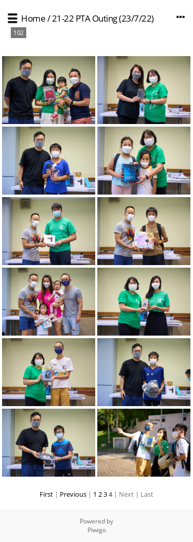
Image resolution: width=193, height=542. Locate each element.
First (46, 494)
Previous (73, 494)
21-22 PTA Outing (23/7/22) (103, 18)
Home (33, 18)
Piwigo (96, 530)
